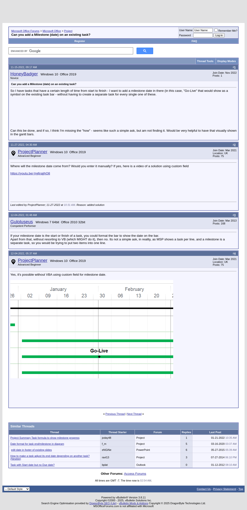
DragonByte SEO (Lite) (103, 503)
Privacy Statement (224, 489)
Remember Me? (225, 30)
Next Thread (134, 413)
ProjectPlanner (32, 151)
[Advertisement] (157, 12)
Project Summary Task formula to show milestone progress (45, 437)
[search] (70, 51)
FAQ (194, 41)
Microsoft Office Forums (25, 30)
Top (241, 489)
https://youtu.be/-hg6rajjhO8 (30, 173)
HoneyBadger (24, 73)
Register (80, 41)
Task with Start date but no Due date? (32, 464)
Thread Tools (205, 61)
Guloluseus (21, 221)
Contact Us (204, 489)
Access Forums (135, 473)
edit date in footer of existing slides (31, 449)
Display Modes (226, 61)
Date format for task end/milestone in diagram (37, 443)
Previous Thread (115, 413)
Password (185, 35)
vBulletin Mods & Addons (133, 503)
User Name (186, 30)
